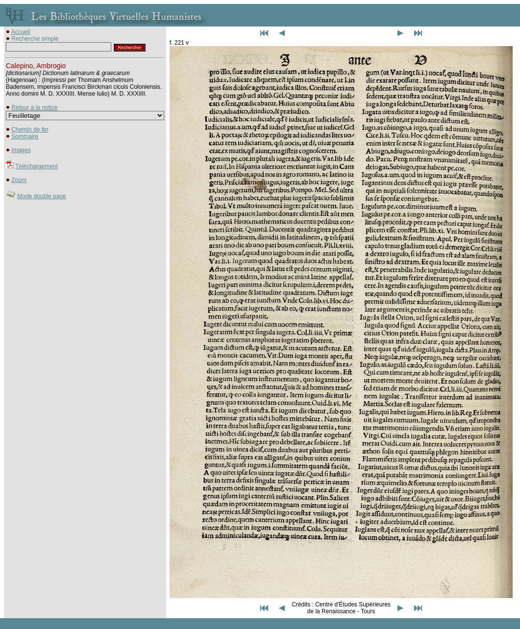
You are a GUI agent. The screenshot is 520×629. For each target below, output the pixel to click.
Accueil (20, 31)
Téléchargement (36, 166)
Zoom (18, 180)
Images (20, 150)
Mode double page (41, 196)
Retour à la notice (34, 107)
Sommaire (24, 136)
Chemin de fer (29, 129)
